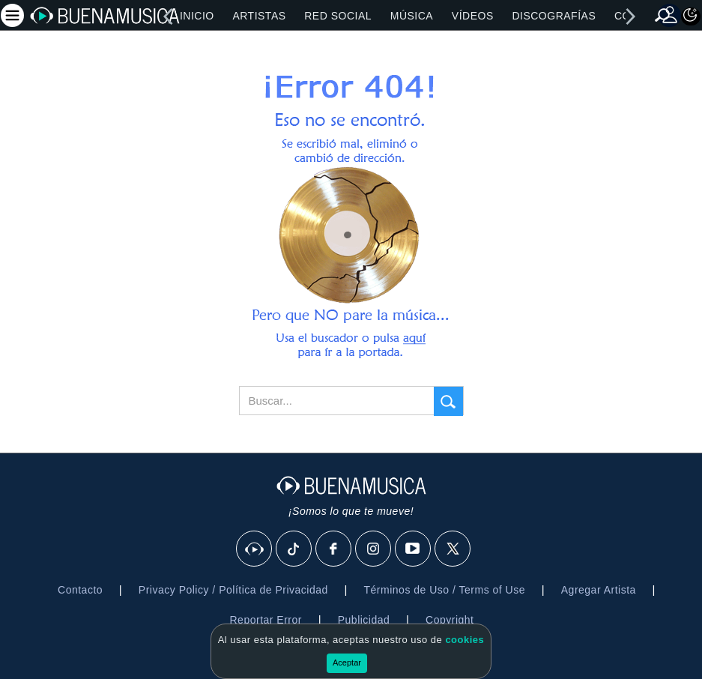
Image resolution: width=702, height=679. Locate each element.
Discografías (554, 16)
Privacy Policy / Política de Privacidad (233, 590)
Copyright (449, 620)
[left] (168, 16)
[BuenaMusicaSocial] (255, 549)
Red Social (338, 16)
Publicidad (364, 620)
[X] (453, 549)
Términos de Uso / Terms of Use (444, 590)
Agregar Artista (598, 590)
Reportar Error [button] (266, 620)
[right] (630, 16)
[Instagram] (374, 549)
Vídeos (473, 16)
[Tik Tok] (294, 549)
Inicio (197, 16)
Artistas (258, 16)
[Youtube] (414, 549)
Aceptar (347, 662)
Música (411, 16)
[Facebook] (334, 549)
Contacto (80, 590)
